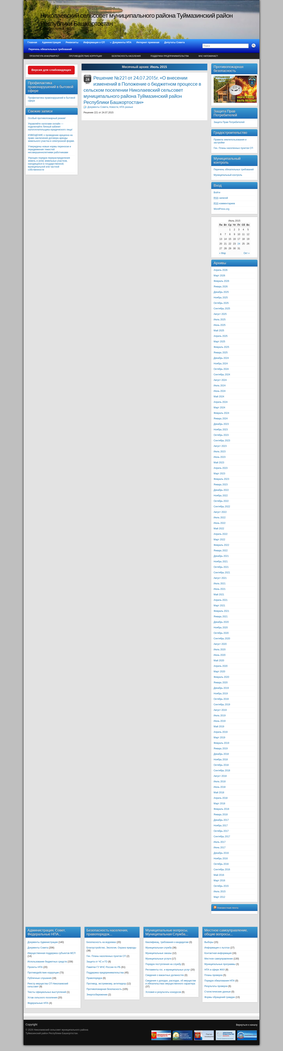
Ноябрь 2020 (221, 627)
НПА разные (126, 107)
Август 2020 (220, 644)
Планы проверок (213, 975)
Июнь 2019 (220, 721)
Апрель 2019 (221, 732)
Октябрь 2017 (221, 831)
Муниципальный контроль (228, 175)
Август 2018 (220, 776)
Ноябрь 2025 (221, 297)
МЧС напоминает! (208, 56)
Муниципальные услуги (158, 958)
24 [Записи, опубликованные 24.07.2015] (238, 243)
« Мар (222, 253)
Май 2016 (219, 875)
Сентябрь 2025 (222, 308)
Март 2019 (219, 737)
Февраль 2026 (221, 281)
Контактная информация (218, 953)
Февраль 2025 (221, 347)
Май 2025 (219, 330)
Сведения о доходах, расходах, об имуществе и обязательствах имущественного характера (170, 982)
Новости (113, 107)
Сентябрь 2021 (222, 572)
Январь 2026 (221, 286)
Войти (217, 192)
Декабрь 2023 (221, 424)
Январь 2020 (221, 682)
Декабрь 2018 (221, 754)
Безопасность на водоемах (101, 942)
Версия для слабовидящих (51, 69)
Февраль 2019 (221, 743)
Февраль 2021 (221, 611)
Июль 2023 (220, 451)
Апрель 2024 (221, 402)
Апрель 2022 (221, 534)
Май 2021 (219, 594)
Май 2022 (219, 528)
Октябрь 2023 (221, 435)
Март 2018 (219, 803)
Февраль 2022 (221, 545)
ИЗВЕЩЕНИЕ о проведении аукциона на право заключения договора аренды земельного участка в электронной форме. (51, 138)
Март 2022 (219, 539)
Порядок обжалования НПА (219, 980)
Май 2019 (219, 726)
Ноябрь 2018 (221, 759)
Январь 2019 (221, 748)
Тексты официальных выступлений (47, 992)
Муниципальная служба (158, 947)
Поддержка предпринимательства (170, 56)
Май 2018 (219, 792)
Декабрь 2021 (221, 556)
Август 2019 (220, 710)
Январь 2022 (221, 550)
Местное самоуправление (218, 958)
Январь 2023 (221, 484)
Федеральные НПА (38, 1003)
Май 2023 (219, 462)
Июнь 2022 (220, 523)
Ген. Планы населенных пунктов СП (233, 148)
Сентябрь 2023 (222, 440)
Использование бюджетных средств (47, 961)
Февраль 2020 (221, 677)
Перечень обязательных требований (234, 169)
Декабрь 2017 (221, 820)
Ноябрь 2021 (221, 561)
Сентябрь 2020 (222, 638)
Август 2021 (220, 578)
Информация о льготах (217, 947)
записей (221, 198)
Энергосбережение (97, 994)
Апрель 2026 (221, 270)
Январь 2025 (221, 352)
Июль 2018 (220, 781)
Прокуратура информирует (44, 56)
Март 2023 (219, 473)
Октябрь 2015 (221, 886)
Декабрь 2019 (221, 688)
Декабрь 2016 (221, 853)
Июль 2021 (220, 583)
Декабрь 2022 (221, 490)
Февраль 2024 (221, 413)
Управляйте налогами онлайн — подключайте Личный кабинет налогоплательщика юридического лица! (50, 126)
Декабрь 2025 (221, 292)
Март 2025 (219, 341)
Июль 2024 (220, 385)
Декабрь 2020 (221, 622)
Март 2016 (219, 880)
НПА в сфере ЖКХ (214, 969)
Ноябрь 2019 (221, 693)
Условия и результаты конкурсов (163, 992)
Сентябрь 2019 (222, 704)
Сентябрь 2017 (222, 836)
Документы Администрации (43, 942)
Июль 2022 (220, 517)
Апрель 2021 (221, 600)
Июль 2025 (220, 319)
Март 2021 (219, 605)
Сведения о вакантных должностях (164, 975)
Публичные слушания (39, 978)
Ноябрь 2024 (221, 363)
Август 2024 (220, 380)
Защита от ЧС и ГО (96, 961)
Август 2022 (220, 512)
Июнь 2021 (220, 589)
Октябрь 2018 (221, 765)
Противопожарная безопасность (104, 989)
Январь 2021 (221, 616)
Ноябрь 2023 (221, 429)
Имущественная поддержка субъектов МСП (52, 953)
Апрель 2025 (221, 336)
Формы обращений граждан (219, 997)
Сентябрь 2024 (222, 374)
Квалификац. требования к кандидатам (166, 942)
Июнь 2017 (220, 847)
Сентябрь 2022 (222, 506)
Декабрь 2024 (221, 358)
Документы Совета (97, 107)
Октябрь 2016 (221, 864)
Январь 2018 (221, 814)
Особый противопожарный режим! (47, 118)
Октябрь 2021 (221, 567)
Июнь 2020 (220, 655)
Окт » (246, 253)
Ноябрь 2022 (221, 495)
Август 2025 (220, 314)
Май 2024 (219, 396)
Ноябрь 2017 (221, 825)
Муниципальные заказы (158, 953)
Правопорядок (94, 978)
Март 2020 (219, 671)
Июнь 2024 (220, 391)
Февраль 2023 (221, 479)
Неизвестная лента (227, 907)
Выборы (208, 942)
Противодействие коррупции (85, 56)
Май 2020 (219, 660)
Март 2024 (219, 407)
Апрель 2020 (221, 666)
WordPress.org (221, 209)
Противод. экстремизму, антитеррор (106, 983)
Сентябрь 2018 (222, 770)
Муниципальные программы (219, 964)
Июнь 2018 (220, 787)
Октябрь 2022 (221, 501)
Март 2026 (219, 275)
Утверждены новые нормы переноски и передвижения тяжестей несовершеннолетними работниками (49, 149)
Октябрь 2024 (221, 369)
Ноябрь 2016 (221, 858)
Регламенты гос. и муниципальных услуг (167, 969)
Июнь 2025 (220, 325)
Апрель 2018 (221, 798)
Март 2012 (219, 897)
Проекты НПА (35, 967)
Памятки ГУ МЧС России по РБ (103, 967)
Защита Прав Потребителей (229, 122)
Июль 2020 (220, 649)
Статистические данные (217, 991)
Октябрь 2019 (221, 699)
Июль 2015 (220, 891)
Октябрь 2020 (221, 633)
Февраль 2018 (221, 809)
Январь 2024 (221, 418)
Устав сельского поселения (42, 997)
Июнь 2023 (220, 457)
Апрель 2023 (221, 468)
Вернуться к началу (246, 1025)
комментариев (224, 203)
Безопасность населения (126, 56)
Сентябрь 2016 (222, 869)
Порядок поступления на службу (163, 964)
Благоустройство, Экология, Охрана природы (111, 947)
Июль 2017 (220, 842)
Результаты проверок (216, 986)
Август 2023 (220, 446)
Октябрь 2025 (221, 303)
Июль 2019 (220, 715)
